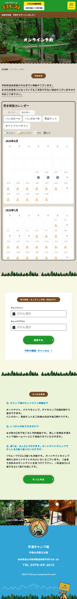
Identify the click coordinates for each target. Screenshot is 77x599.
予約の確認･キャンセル (37, 350)
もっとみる (38, 479)
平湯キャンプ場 (38, 547)
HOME (5, 69)
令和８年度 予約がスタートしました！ (19, 15)
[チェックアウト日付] (41, 327)
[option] (37, 513)
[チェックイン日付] (41, 313)
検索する (38, 340)
